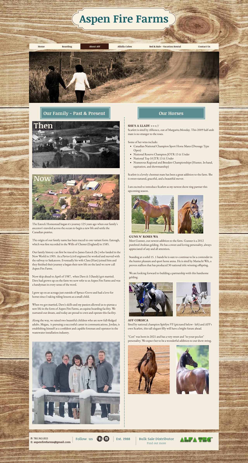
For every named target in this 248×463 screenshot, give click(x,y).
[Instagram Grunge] (106, 439)
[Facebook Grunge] (99, 439)
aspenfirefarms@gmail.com (52, 442)
